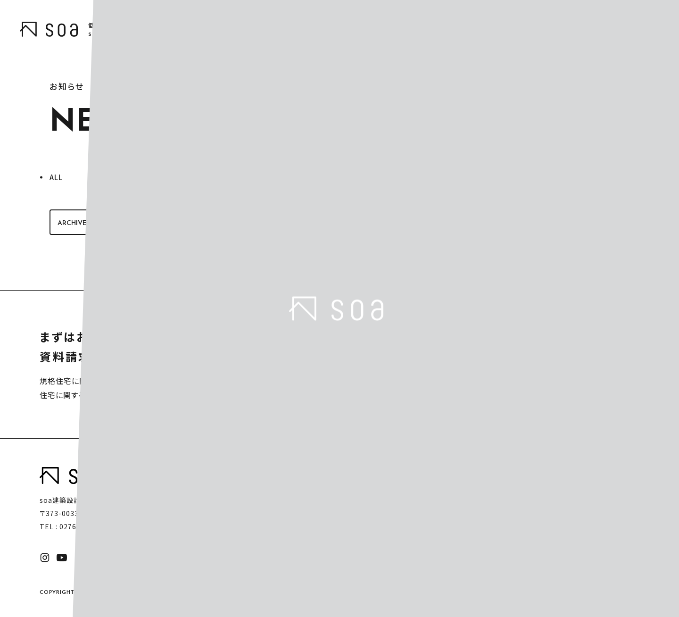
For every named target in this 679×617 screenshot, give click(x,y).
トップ (388, 474)
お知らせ (610, 474)
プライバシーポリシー (192, 557)
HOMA (472, 494)
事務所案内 (539, 513)
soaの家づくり (402, 494)
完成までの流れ (546, 494)
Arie (468, 524)
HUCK (471, 509)
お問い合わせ (617, 494)
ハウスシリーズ (473, 474)
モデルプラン (541, 474)
